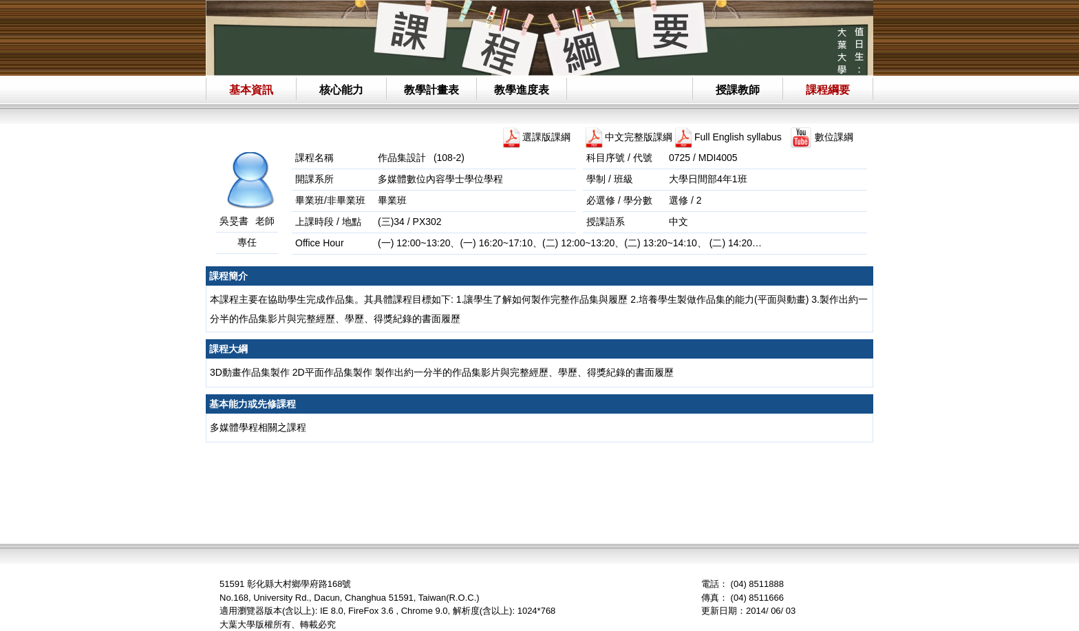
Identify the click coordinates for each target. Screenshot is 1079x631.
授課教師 (738, 90)
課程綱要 (828, 90)
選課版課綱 (546, 136)
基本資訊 (251, 90)
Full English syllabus (738, 136)
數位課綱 (834, 136)
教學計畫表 (431, 90)
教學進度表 (521, 90)
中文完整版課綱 (638, 136)
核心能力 (341, 90)
